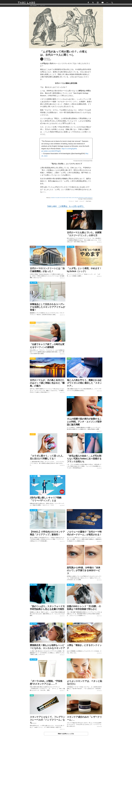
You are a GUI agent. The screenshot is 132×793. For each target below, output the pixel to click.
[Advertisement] (66, 768)
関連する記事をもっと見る (66, 734)
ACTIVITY (70, 212)
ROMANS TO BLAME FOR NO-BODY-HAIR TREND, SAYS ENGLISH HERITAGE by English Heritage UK (71, 198)
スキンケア (82, 202)
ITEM (69, 660)
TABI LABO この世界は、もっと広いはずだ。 (66, 207)
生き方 (76, 202)
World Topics (88, 202)
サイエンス (71, 202)
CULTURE (33, 247)
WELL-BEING (71, 247)
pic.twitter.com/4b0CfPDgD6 (51, 152)
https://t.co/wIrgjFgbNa (69, 149)
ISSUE (69, 359)
